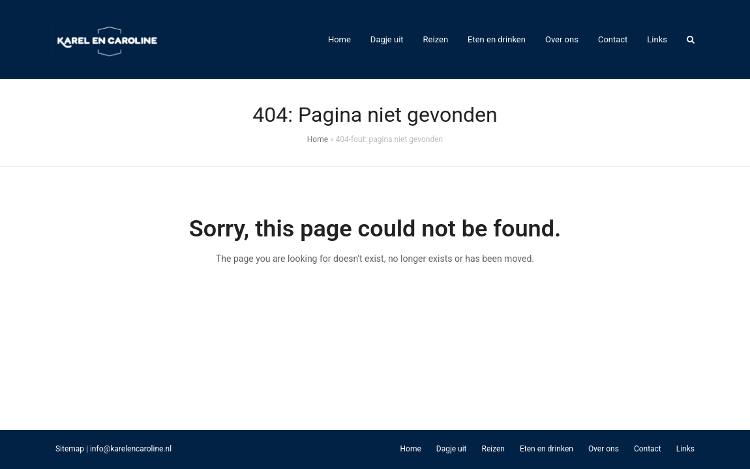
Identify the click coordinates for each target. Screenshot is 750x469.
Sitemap (69, 448)
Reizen (493, 448)
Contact (647, 448)
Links (685, 448)
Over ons (603, 448)
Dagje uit (451, 448)
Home (317, 139)
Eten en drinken (546, 448)
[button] (690, 39)
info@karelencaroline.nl (131, 448)
